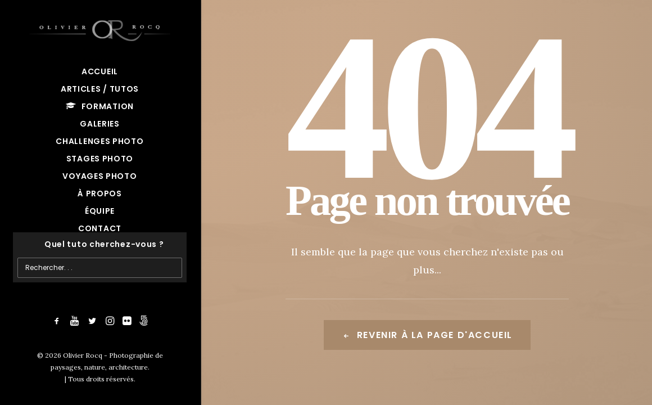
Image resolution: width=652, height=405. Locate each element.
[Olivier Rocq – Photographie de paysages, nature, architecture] (99, 28)
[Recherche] (99, 244)
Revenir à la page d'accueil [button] (427, 334)
